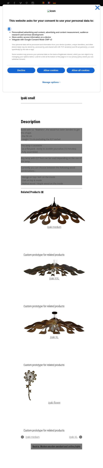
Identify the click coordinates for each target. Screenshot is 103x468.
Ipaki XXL (54, 270)
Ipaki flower (42, 387)
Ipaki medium (54, 212)
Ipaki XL (54, 325)
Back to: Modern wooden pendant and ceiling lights (56, 446)
